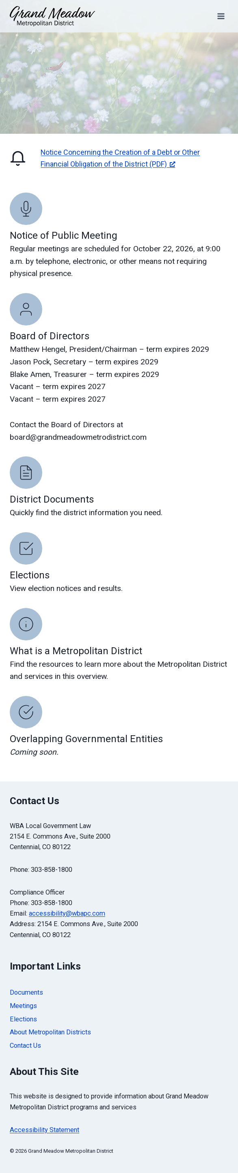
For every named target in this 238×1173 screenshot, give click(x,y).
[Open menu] (220, 16)
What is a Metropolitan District (76, 651)
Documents (26, 992)
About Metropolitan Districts (50, 1032)
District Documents (52, 499)
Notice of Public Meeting (63, 235)
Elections (30, 575)
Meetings (23, 1006)
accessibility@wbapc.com (67, 913)
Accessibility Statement (44, 1130)
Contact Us (25, 1045)
